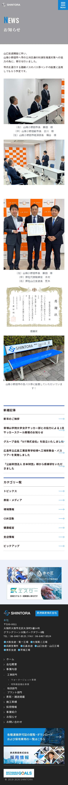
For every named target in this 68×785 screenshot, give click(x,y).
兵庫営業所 (11, 646)
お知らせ (11, 717)
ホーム (10, 659)
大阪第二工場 (39, 642)
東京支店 (10, 650)
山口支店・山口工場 (46, 646)
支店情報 (9, 537)
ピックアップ (12, 546)
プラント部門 (14, 692)
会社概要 (11, 664)
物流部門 (12, 688)
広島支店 (26, 646)
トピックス (10, 491)
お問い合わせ (14, 722)
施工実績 (11, 702)
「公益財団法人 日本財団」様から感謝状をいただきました (33, 466)
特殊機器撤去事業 (20, 684)
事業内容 (11, 669)
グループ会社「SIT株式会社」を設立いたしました (34, 441)
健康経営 (9, 527)
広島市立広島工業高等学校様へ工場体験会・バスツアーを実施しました (33, 453)
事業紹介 (11, 712)
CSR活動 (9, 518)
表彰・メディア (13, 500)
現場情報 (9, 509)
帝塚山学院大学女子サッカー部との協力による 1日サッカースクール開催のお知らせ (34, 430)
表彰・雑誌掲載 (15, 696)
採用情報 (11, 707)
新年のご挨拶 (12, 418)
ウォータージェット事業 (23, 679)
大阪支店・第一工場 (16, 642)
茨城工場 (24, 650)
